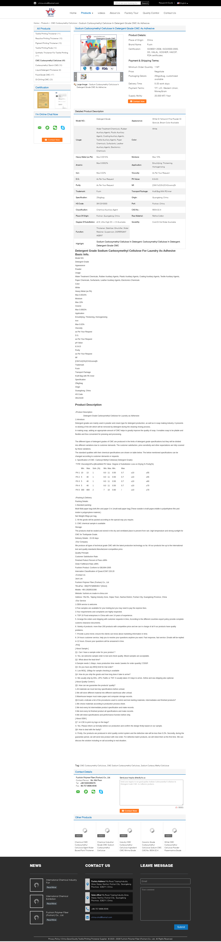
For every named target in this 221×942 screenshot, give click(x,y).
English (184, 3)
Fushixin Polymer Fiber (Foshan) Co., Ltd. (57, 913)
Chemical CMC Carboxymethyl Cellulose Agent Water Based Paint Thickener (84, 846)
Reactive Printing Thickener (46, 38)
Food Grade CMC (42, 75)
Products (86, 12)
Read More (51, 887)
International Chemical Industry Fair (61, 881)
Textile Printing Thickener (46, 34)
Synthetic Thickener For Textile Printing (51, 53)
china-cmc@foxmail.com (48, 3)
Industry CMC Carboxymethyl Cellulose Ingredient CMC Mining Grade (128, 846)
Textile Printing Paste (44, 48)
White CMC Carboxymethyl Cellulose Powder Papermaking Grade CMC (173, 847)
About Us (115, 12)
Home (73, 12)
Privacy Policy (54, 939)
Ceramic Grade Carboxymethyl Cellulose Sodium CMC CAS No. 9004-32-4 (152, 846)
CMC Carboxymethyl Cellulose (64, 23)
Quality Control (151, 12)
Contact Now (138, 101)
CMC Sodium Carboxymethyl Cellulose (123, 765)
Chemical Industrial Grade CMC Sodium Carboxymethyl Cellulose (105, 846)
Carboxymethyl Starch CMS (46, 65)
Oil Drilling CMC (42, 79)
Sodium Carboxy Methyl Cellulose (155, 765)
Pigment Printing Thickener (46, 43)
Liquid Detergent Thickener (46, 70)
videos (101, 12)
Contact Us (170, 12)
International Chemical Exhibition (57, 897)
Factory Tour (131, 12)
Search (145, 3)
